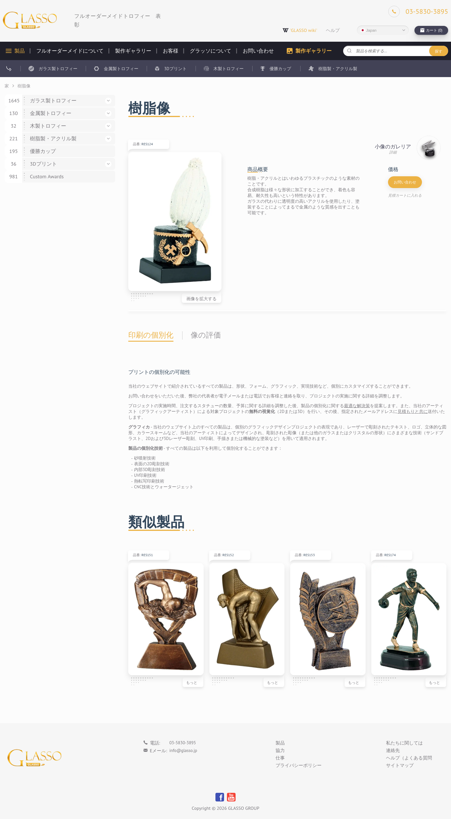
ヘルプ (333, 30)
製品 (19, 50)
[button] (108, 100)
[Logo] (30, 20)
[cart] (431, 30)
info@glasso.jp (183, 750)
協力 (280, 750)
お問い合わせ (258, 50)
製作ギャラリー (133, 50)
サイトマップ (400, 765)
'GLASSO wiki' (299, 30)
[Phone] (418, 11)
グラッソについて (210, 50)
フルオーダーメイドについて (70, 50)
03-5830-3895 (182, 742)
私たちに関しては (404, 743)
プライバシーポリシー (299, 765)
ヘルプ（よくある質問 (409, 758)
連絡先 (393, 750)
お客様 (170, 50)
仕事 (280, 758)
